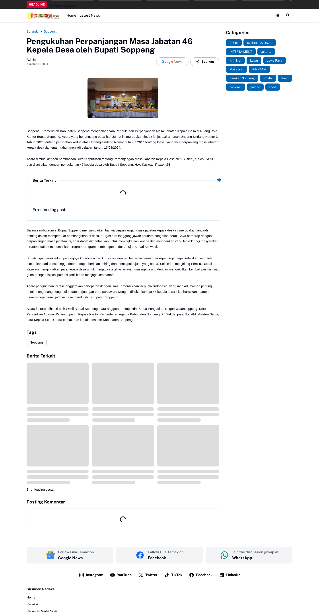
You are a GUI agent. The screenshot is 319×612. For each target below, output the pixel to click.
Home (71, 15)
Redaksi (32, 604)
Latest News (90, 15)
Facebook (200, 575)
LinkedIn (229, 575)
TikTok (173, 575)
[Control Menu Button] (277, 15)
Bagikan (205, 62)
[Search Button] (288, 15)
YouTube (121, 575)
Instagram (91, 575)
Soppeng (36, 342)
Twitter (148, 575)
